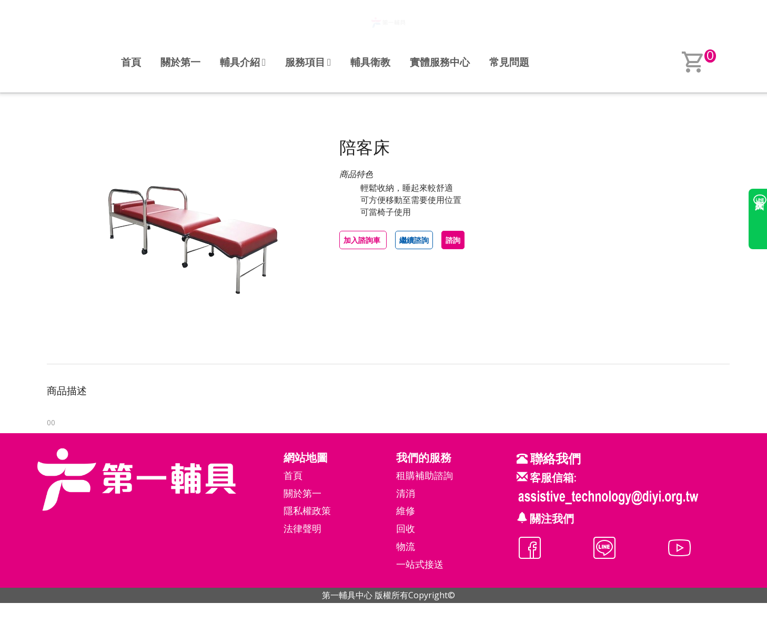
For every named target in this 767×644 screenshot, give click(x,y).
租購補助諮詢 (424, 475)
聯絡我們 (554, 458)
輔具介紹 (243, 62)
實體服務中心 (440, 62)
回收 (405, 528)
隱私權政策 (307, 510)
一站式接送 (419, 564)
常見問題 (509, 62)
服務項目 (308, 62)
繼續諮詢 (414, 240)
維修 (405, 510)
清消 (405, 493)
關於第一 (180, 62)
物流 (405, 546)
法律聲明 (302, 528)
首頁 (131, 62)
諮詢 (453, 240)
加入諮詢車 (363, 240)
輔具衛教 (370, 62)
